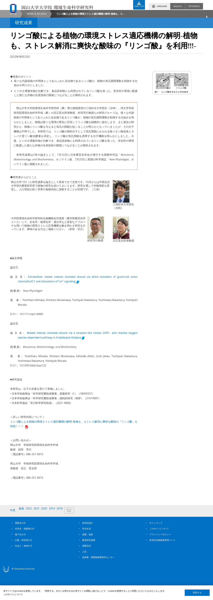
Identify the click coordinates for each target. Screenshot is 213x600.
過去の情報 (74, 538)
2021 (39, 538)
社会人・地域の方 (23, 572)
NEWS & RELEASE (36, 41)
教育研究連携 (88, 566)
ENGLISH (178, 3)
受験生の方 (20, 549)
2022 (30, 538)
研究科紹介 (87, 549)
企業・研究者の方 (23, 566)
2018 (64, 538)
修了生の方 (20, 561)
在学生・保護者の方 (24, 555)
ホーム (13, 41)
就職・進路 (87, 561)
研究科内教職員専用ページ (162, 566)
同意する (197, 592)
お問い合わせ (115, 12)
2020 (47, 538)
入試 (84, 578)
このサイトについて (159, 555)
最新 (22, 538)
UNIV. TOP (137, 3)
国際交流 (86, 572)
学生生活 (86, 555)
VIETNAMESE (194, 3)
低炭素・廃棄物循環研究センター (98, 583)
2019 (55, 538)
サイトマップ (155, 549)
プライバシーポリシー (160, 561)
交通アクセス (144, 12)
